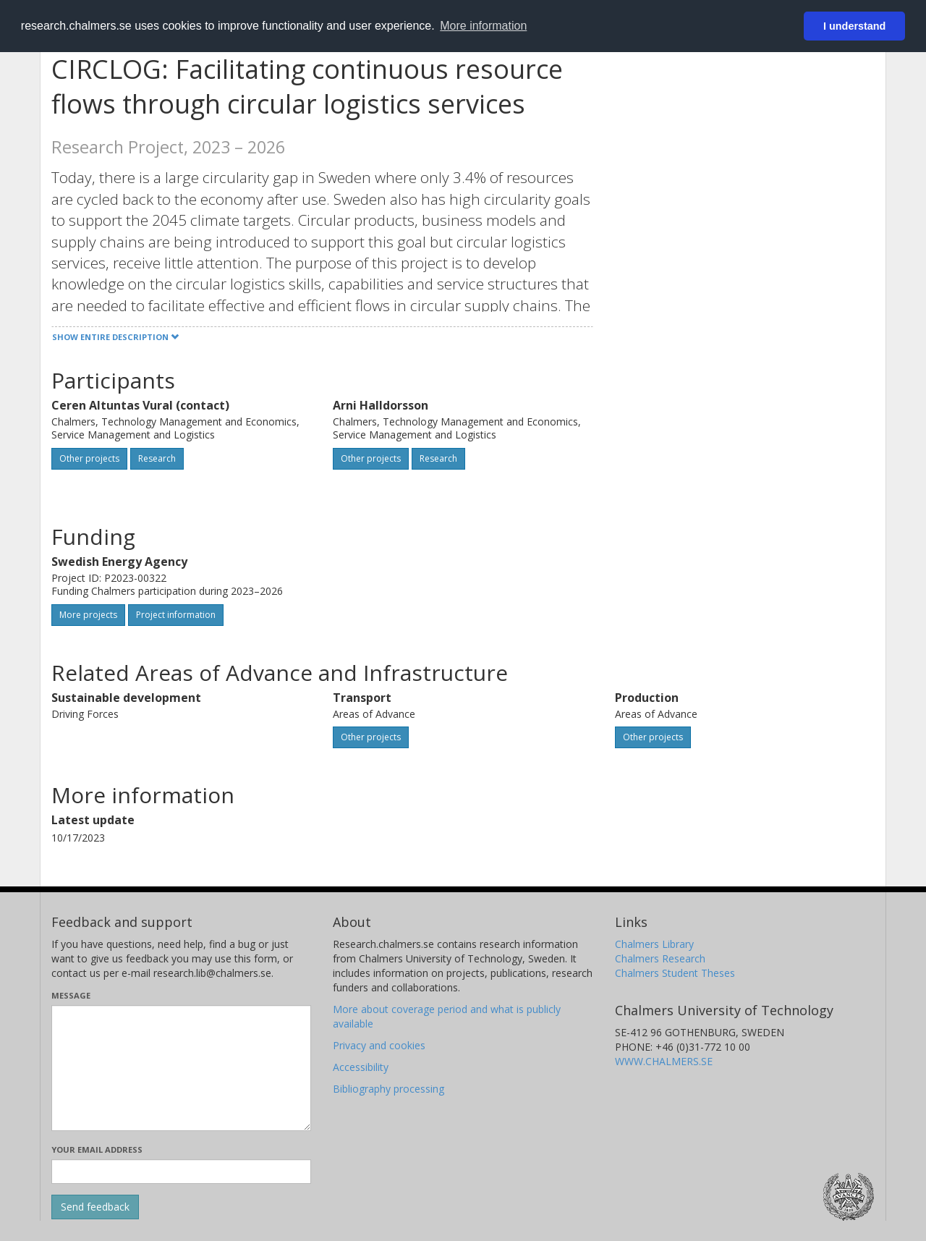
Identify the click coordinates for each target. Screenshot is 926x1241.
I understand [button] (854, 26)
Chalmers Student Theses (675, 973)
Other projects (89, 458)
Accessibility (360, 1067)
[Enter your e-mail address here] (181, 1171)
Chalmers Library (654, 944)
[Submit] (95, 1207)
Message (70, 995)
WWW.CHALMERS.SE (664, 1061)
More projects (88, 615)
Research (157, 458)
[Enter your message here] (181, 1068)
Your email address (97, 1149)
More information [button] (483, 26)
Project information (176, 615)
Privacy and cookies (379, 1045)
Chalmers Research (660, 958)
